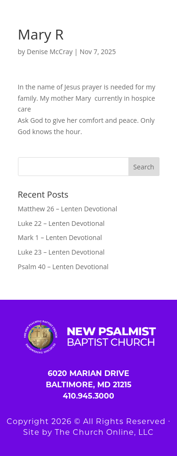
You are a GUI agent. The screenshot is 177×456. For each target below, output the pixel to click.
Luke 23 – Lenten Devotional (61, 252)
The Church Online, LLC (104, 432)
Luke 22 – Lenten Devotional (61, 223)
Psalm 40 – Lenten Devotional (63, 266)
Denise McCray (50, 51)
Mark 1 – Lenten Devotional (60, 237)
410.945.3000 (88, 396)
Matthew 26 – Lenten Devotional (68, 208)
